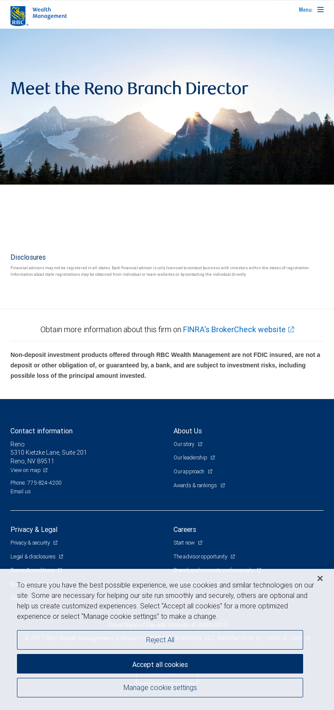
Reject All (160, 639)
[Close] (320, 578)
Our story (185, 444)
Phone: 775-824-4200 (35, 482)
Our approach (190, 471)
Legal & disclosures (33, 556)
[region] (167, 639)
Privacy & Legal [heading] (33, 529)
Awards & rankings (196, 485)
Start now (185, 542)
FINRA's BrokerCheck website (234, 329)
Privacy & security (30, 542)
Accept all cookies (160, 664)
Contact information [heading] (41, 430)
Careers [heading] (185, 529)
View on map (25, 470)
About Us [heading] (188, 430)
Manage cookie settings (160, 687)
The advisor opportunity (201, 556)
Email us (20, 491)
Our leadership (191, 457)
